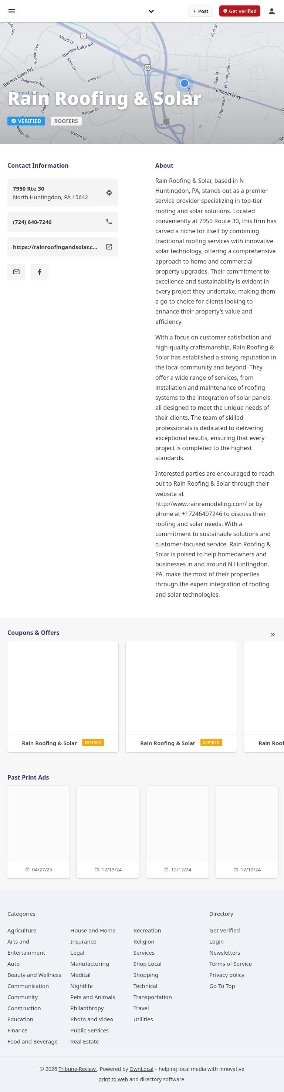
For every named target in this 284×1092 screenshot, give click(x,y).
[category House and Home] (93, 930)
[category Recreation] (147, 930)
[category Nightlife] (81, 985)
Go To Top (222, 985)
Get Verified (224, 930)
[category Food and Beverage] (32, 1041)
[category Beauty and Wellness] (34, 974)
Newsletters (224, 952)
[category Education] (20, 1019)
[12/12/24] (177, 831)
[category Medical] (80, 974)
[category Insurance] (83, 941)
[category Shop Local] (147, 963)
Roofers (66, 120)
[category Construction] (24, 1008)
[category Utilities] (143, 1019)
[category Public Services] (89, 1030)
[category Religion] (144, 941)
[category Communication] (28, 985)
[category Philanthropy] (87, 1008)
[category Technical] (145, 985)
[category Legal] (77, 952)
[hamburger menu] (11, 11)
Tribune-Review (77, 1068)
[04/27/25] (38, 831)
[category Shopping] (145, 974)
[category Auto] (13, 963)
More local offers (273, 635)
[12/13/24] (108, 831)
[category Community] (22, 997)
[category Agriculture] (21, 930)
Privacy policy (226, 974)
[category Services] (144, 952)
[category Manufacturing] (89, 963)
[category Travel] (141, 1008)
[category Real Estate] (84, 1041)
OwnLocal (141, 1068)
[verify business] (239, 11)
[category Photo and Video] (91, 1019)
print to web (113, 1079)
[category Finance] (17, 1030)
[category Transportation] (152, 997)
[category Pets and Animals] (92, 997)
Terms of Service (230, 963)
